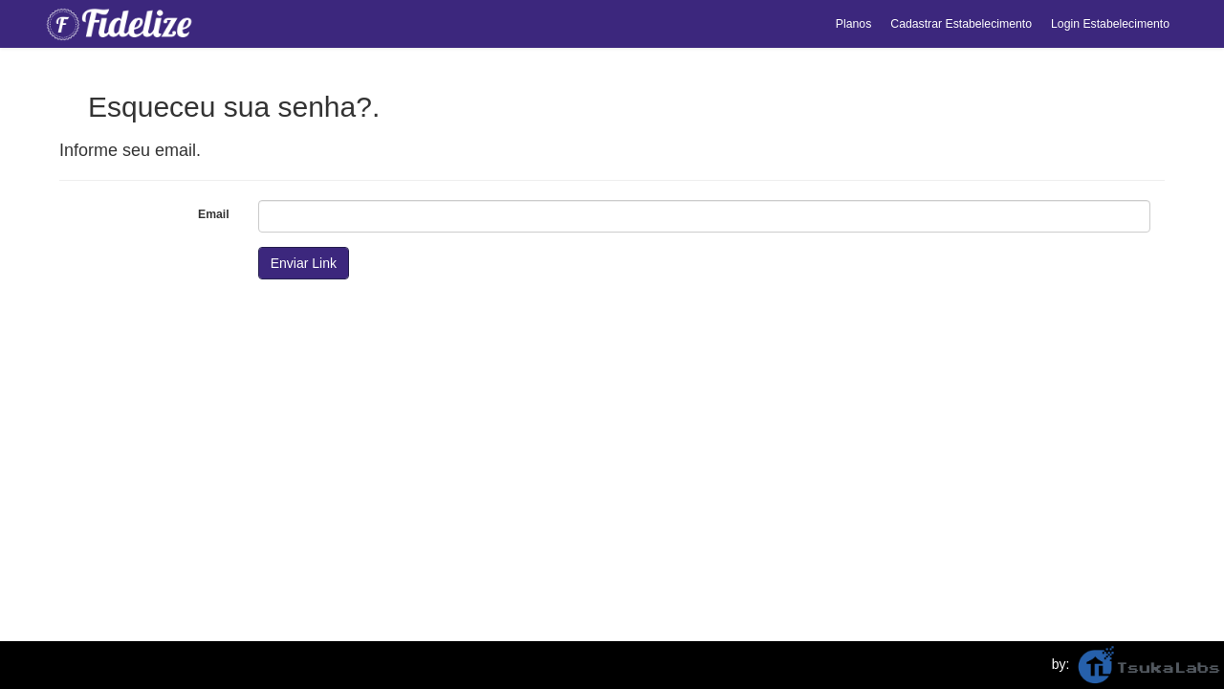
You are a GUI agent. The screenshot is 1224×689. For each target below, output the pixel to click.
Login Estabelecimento (1110, 24)
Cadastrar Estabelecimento (961, 24)
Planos (853, 24)
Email (214, 214)
